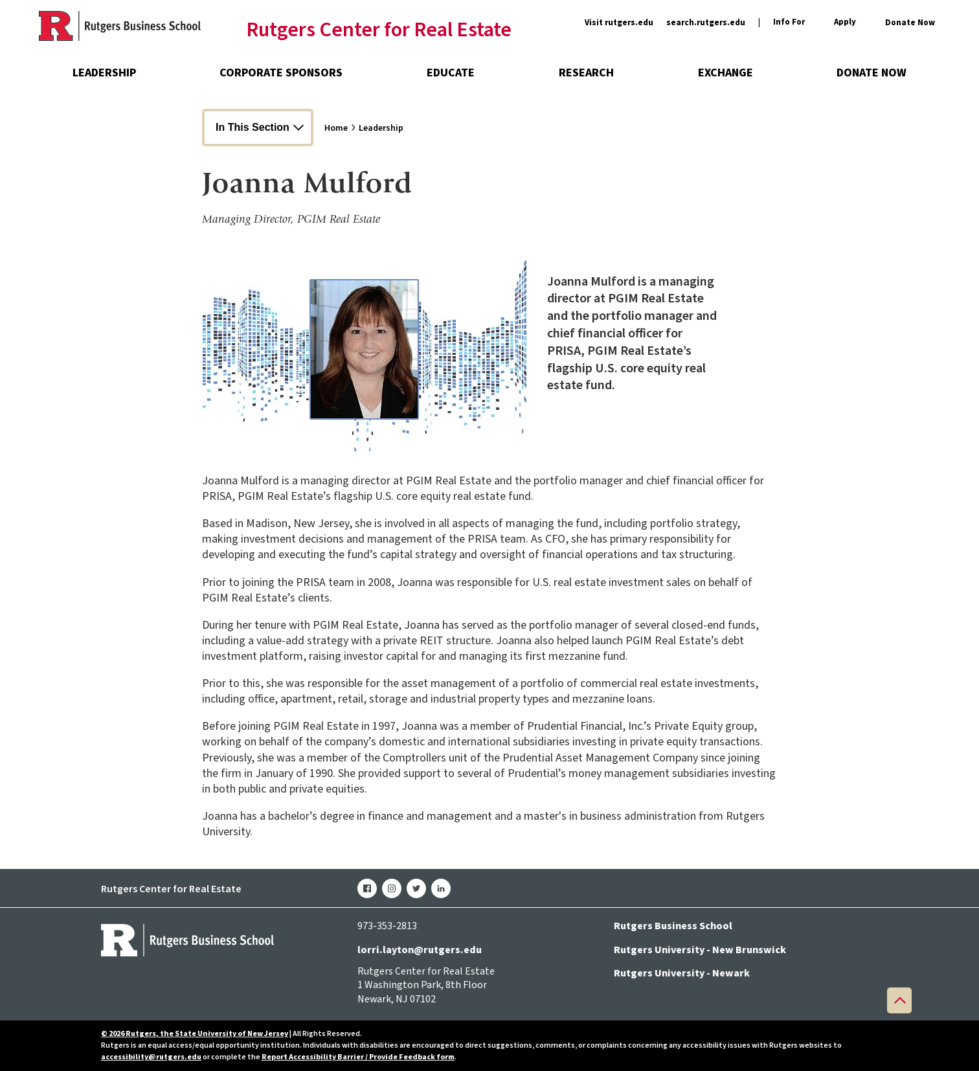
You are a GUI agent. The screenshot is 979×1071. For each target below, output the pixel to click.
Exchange (725, 73)
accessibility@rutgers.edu (151, 1057)
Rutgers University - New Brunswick (700, 950)
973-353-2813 (387, 926)
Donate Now (910, 22)
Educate (451, 73)
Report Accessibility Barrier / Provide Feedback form (358, 1057)
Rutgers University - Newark (682, 973)
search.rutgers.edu (705, 22)
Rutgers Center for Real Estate (379, 30)
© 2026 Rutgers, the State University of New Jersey (194, 1033)
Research (586, 73)
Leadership (104, 73)
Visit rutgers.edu (619, 22)
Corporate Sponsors (281, 73)
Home (336, 128)
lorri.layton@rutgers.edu (419, 950)
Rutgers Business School (673, 926)
